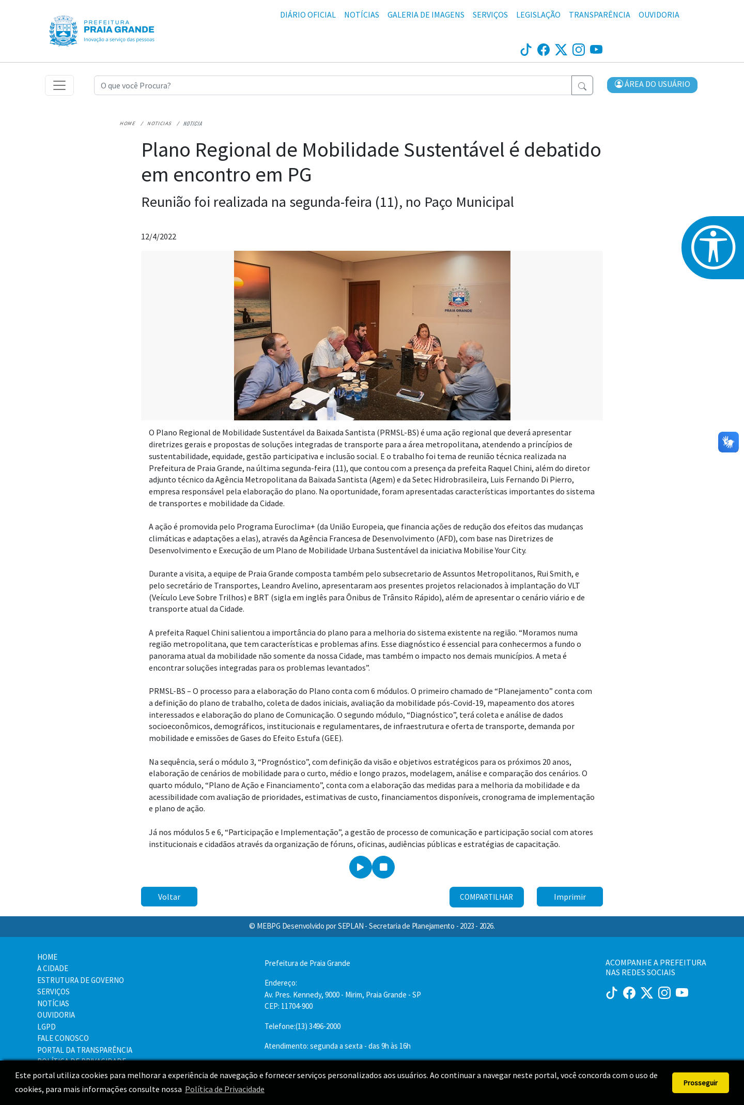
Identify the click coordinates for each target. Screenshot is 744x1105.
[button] (652, 86)
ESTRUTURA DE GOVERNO (80, 980)
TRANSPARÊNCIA (599, 14)
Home (127, 125)
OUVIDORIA (659, 14)
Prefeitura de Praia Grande (307, 963)
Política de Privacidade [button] (225, 1089)
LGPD (46, 1027)
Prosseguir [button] (701, 1082)
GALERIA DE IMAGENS (426, 14)
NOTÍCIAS (361, 14)
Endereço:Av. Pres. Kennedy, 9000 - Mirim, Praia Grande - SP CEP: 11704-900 (343, 994)
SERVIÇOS (490, 14)
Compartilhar (486, 898)
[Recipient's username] (333, 86)
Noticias (157, 125)
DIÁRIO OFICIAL (308, 14)
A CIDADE (52, 968)
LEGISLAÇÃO (538, 14)
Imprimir (570, 898)
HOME (47, 957)
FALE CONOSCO (63, 1038)
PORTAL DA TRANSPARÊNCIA (84, 1050)
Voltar (169, 898)
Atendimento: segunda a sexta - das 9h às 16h (338, 1046)
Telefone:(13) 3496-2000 (302, 1026)
